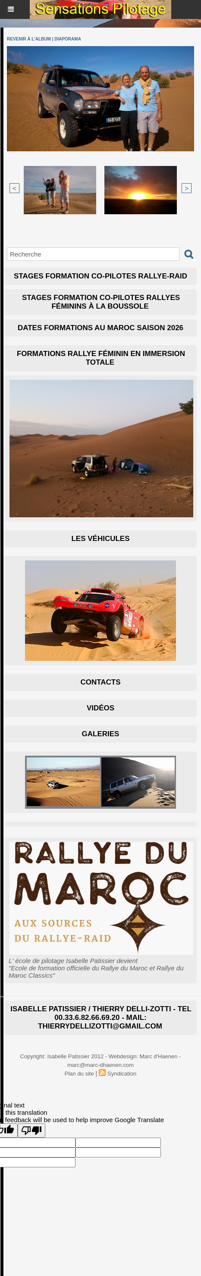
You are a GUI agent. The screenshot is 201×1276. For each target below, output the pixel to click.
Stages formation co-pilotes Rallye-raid (100, 276)
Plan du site (79, 1073)
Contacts (100, 682)
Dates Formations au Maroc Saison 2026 (100, 328)
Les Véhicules (100, 539)
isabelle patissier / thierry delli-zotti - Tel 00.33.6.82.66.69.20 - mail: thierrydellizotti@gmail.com (101, 1017)
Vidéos (100, 708)
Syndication (121, 1073)
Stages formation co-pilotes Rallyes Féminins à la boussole (101, 302)
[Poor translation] (31, 1130)
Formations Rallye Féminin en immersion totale (101, 358)
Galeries (100, 734)
